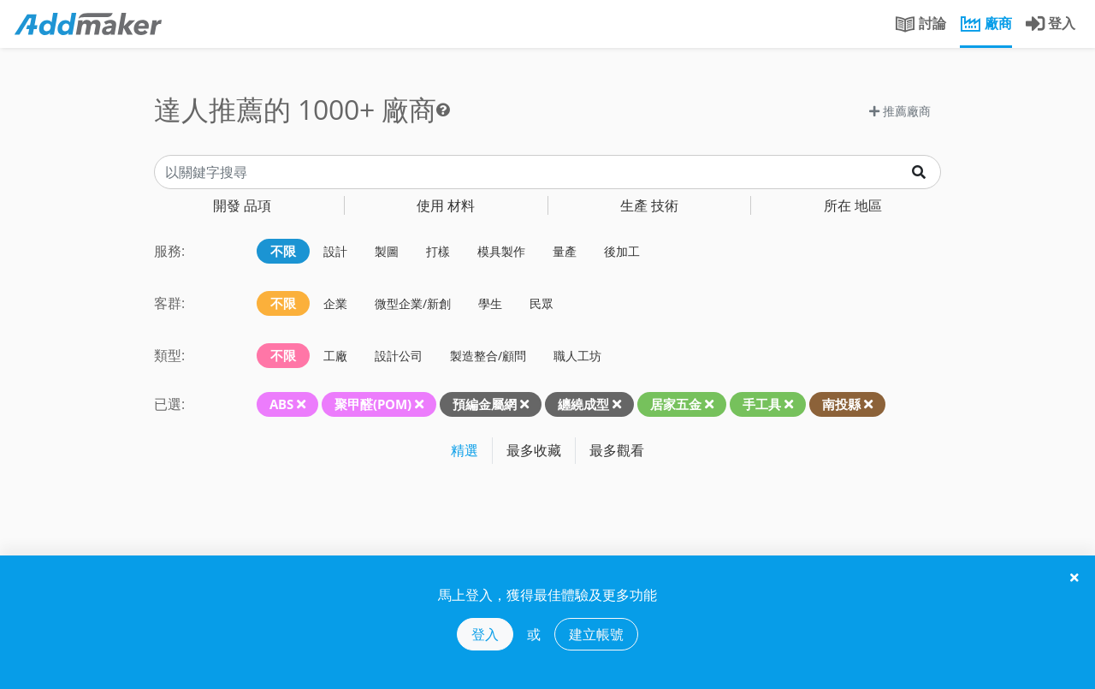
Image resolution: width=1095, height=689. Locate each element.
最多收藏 (533, 450)
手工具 (762, 404)
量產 (565, 251)
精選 (464, 450)
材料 (446, 205)
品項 (242, 205)
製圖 (387, 251)
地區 (853, 205)
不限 (283, 250)
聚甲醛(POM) (372, 404)
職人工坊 (577, 355)
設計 (335, 251)
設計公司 (399, 355)
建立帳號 (596, 634)
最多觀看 (616, 450)
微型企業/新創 (413, 303)
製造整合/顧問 (488, 355)
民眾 (541, 303)
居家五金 (675, 404)
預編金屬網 (485, 404)
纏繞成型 (583, 404)
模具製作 (501, 251)
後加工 (622, 251)
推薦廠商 (900, 111)
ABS (281, 404)
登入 (485, 634)
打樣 (438, 251)
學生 (490, 303)
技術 (649, 205)
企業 (335, 303)
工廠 (335, 355)
